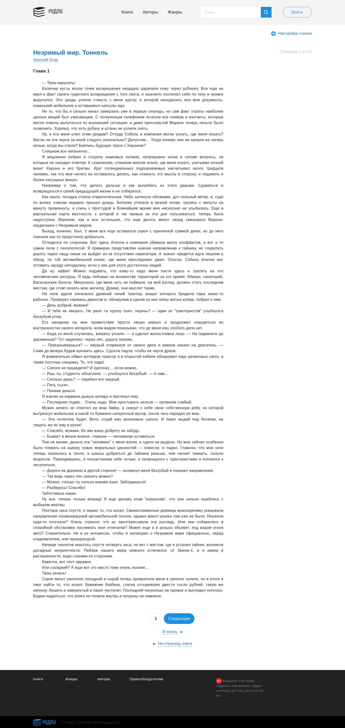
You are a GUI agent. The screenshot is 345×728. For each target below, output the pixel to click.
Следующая (179, 619)
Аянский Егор (45, 60)
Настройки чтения (295, 33)
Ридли (56, 10)
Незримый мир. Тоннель (70, 52)
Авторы (150, 12)
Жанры (175, 12)
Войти (297, 12)
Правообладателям (146, 679)
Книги (127, 12)
